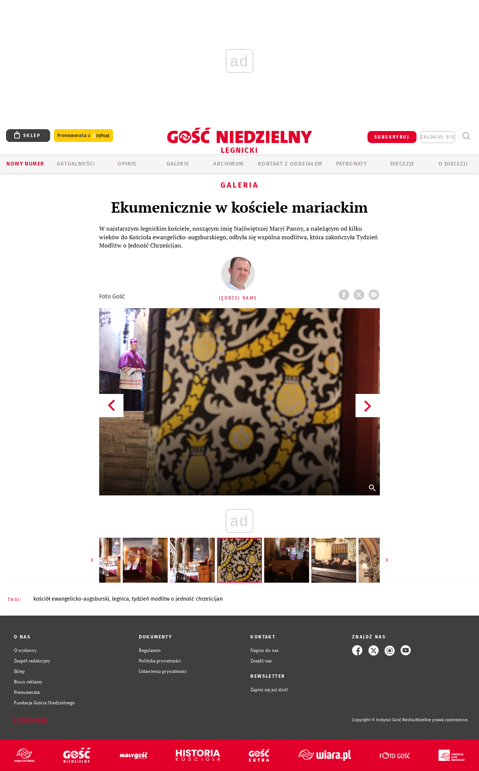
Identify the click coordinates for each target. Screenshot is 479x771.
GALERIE (178, 164)
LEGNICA (120, 599)
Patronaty (351, 164)
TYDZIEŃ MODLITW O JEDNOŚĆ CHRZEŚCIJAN (177, 599)
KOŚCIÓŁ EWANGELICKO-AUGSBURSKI (71, 599)
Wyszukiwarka (466, 136)
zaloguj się (438, 137)
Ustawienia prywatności (163, 671)
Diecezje (402, 164)
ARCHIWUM (228, 164)
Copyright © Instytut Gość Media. (383, 719)
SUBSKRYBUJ (391, 137)
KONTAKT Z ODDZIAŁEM (290, 164)
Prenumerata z (83, 135)
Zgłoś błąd (31, 720)
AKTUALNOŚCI (76, 164)
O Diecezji (453, 164)
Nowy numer (25, 164)
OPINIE (127, 164)
